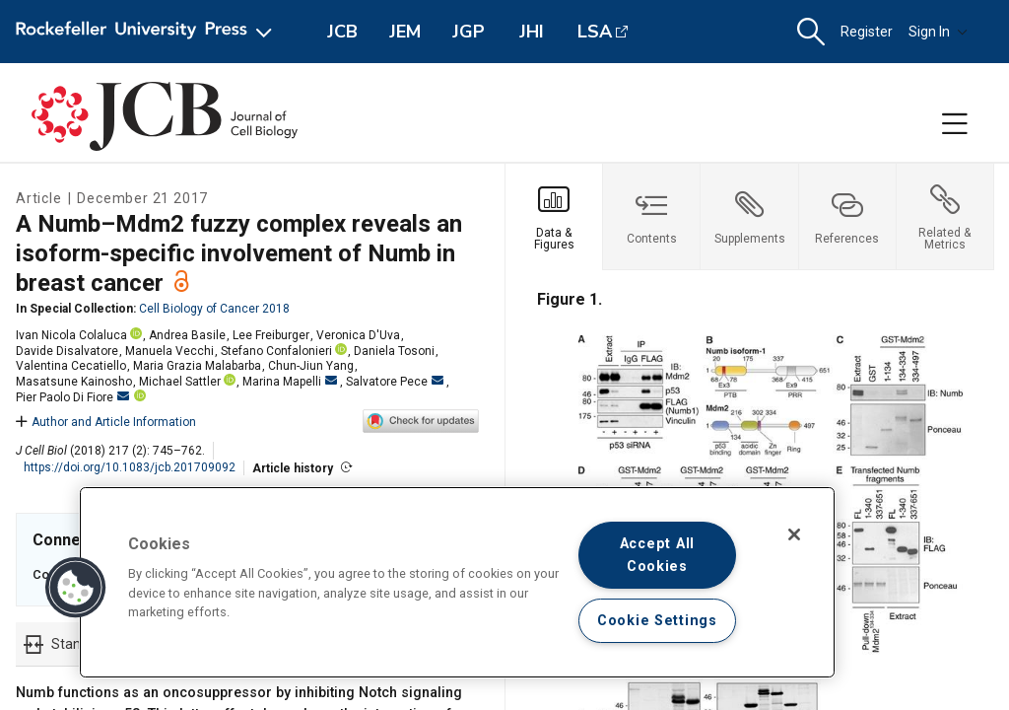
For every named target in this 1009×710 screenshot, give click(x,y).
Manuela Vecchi (169, 351)
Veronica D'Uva (358, 335)
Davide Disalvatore (67, 351)
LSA (594, 31)
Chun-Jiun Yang (311, 366)
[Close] (794, 534)
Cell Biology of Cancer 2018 (214, 309)
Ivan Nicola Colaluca (71, 335)
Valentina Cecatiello (71, 366)
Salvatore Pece (394, 382)
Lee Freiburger (271, 335)
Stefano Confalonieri (276, 351)
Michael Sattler (180, 382)
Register (867, 31)
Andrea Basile (187, 335)
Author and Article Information (106, 422)
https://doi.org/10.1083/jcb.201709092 (129, 467)
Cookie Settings (657, 620)
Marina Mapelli (289, 382)
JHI (531, 31)
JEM (405, 31)
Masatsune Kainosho (74, 382)
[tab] (554, 217)
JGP (468, 31)
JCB (342, 31)
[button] (811, 32)
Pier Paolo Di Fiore (72, 397)
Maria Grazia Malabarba (197, 366)
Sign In (938, 31)
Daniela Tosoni (394, 351)
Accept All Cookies (657, 555)
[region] (457, 582)
